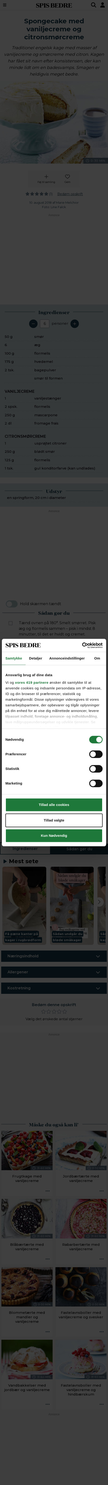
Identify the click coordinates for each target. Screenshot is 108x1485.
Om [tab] (97, 658)
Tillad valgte (54, 820)
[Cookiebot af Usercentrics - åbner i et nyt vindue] (82, 645)
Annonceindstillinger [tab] (67, 658)
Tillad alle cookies (54, 805)
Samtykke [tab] (13, 658)
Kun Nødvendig (54, 836)
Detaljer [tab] (35, 658)
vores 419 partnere (31, 682)
